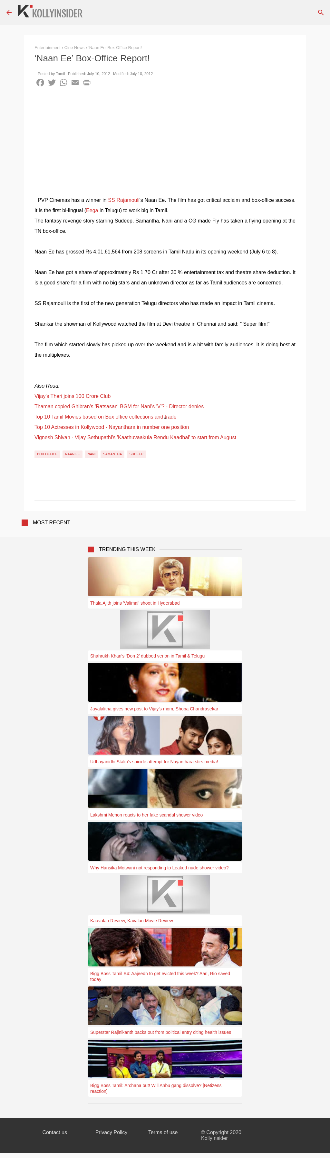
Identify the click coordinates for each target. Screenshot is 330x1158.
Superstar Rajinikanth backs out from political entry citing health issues (160, 1032)
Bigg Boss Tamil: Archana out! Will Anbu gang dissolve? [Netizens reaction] (156, 1088)
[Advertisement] (165, 139)
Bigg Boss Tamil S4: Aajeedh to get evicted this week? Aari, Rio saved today (160, 976)
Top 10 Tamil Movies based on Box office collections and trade (105, 417)
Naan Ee (72, 454)
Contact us (54, 1132)
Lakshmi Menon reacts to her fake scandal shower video (146, 814)
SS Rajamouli (123, 200)
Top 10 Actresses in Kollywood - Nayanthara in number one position (111, 427)
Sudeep (136, 454)
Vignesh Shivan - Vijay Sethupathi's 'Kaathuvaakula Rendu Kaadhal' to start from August (135, 437)
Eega (92, 210)
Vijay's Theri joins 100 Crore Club (72, 396)
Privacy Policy (111, 1132)
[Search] (321, 12)
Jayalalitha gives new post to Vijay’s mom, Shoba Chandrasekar (154, 708)
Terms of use (163, 1132)
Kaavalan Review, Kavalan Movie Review (131, 920)
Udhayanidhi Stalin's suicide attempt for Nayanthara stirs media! (154, 761)
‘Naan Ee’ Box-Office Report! (115, 47)
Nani (91, 454)
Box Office (47, 454)
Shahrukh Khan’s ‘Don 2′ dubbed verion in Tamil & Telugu (147, 655)
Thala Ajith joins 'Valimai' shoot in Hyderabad (135, 603)
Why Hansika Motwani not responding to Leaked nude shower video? (159, 867)
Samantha (112, 454)
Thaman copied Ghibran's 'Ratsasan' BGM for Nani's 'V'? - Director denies (119, 406)
